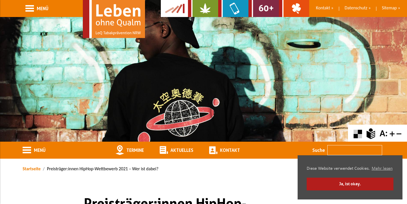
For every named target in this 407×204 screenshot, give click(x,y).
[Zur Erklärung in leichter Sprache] (370, 133)
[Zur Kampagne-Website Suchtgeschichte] (174, 8)
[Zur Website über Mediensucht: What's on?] (233, 8)
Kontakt (323, 7)
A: (383, 133)
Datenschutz (356, 7)
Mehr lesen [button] (382, 168)
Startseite (32, 168)
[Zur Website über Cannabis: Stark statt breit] (203, 8)
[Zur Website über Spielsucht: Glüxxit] (294, 8)
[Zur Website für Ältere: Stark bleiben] (263, 8)
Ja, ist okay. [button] (350, 183)
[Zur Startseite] (114, 19)
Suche (318, 150)
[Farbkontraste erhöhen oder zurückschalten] (357, 133)
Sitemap (389, 7)
